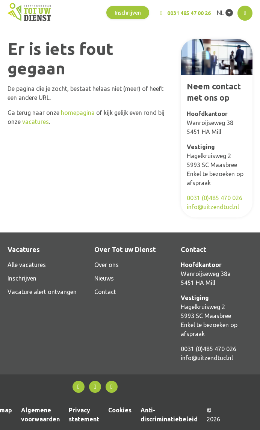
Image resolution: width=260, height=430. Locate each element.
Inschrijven (128, 13)
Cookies (120, 410)
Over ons (106, 264)
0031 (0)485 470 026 (214, 198)
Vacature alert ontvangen (42, 291)
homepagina (78, 112)
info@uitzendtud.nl (213, 207)
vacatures (35, 121)
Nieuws (104, 278)
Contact (105, 291)
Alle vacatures (27, 264)
